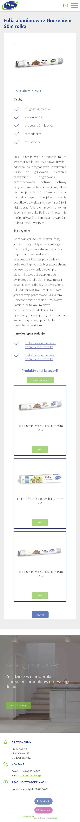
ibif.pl (54, 818)
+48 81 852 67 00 (31, 771)
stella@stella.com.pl (30, 775)
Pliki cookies (28, 816)
